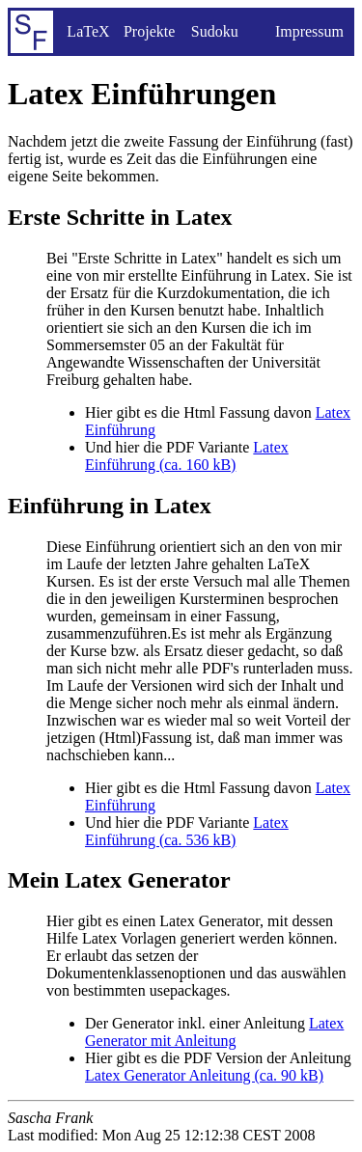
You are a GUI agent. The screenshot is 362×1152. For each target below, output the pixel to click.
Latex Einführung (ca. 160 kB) (187, 456)
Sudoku (214, 31)
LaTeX (88, 31)
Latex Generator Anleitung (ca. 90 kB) (204, 1075)
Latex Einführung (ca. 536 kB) (187, 831)
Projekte (149, 31)
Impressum (309, 31)
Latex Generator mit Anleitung (214, 1032)
